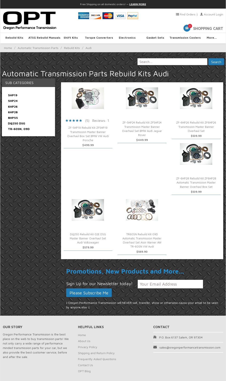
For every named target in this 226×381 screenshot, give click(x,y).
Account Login (211, 14)
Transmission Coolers (184, 38)
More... (211, 38)
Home (8, 48)
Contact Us (85, 365)
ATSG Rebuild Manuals (42, 38)
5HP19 (12, 95)
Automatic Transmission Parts (38, 48)
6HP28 (13, 112)
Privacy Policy (87, 347)
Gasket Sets (155, 38)
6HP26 (13, 106)
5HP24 (13, 101)
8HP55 (13, 117)
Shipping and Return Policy (96, 353)
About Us (84, 341)
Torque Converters (99, 38)
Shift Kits (70, 38)
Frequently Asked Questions (97, 359)
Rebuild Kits (14, 38)
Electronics (127, 38)
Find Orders (185, 14)
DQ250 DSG (16, 123)
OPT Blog (84, 371)
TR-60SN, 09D (19, 129)
